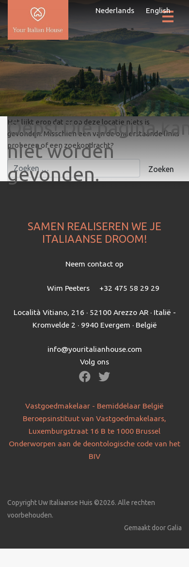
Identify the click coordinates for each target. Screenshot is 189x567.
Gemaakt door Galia (153, 528)
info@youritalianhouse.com (94, 349)
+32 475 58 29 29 (129, 288)
